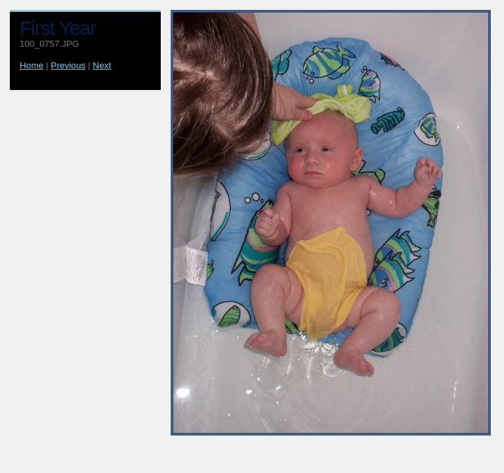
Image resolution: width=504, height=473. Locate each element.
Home (31, 65)
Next (102, 65)
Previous (68, 65)
